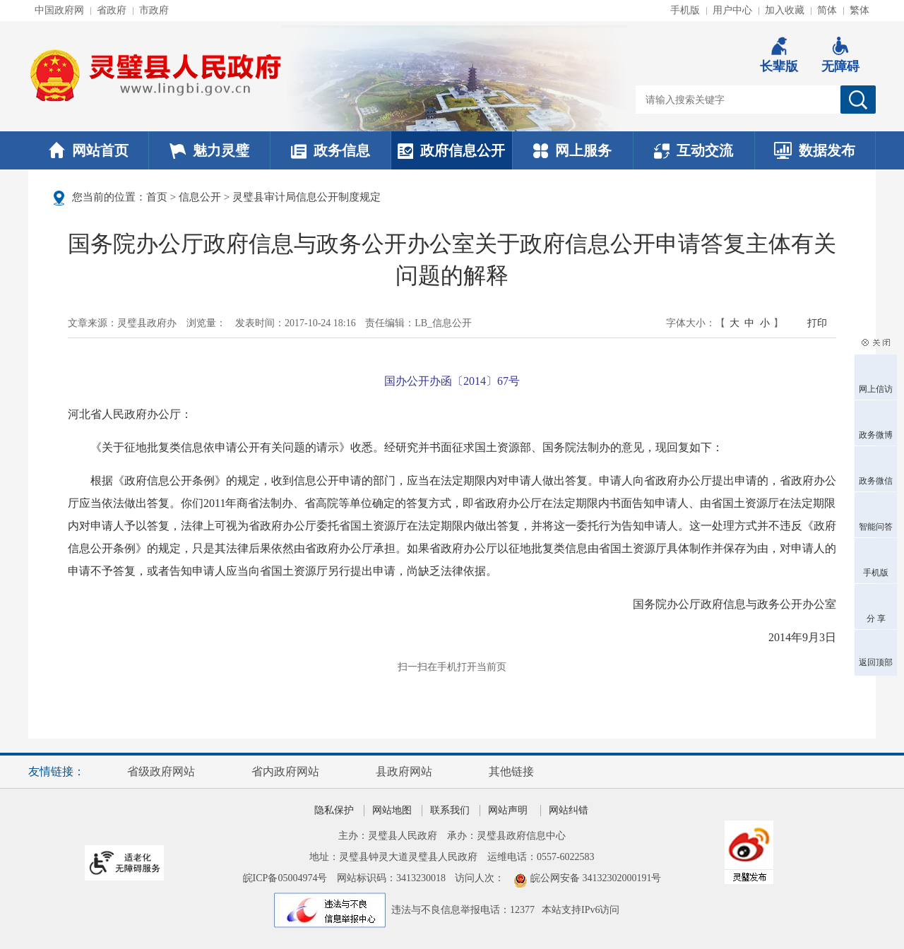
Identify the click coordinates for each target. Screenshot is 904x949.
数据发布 (814, 150)
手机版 (685, 10)
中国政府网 (59, 10)
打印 (817, 323)
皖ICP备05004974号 (285, 878)
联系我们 (450, 810)
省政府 (111, 10)
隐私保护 (334, 810)
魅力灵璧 (209, 150)
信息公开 (200, 197)
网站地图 (392, 810)
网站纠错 (568, 810)
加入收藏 (784, 10)
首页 (156, 197)
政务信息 (330, 150)
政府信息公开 (451, 150)
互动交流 (693, 150)
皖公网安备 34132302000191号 (596, 878)
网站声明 (508, 810)
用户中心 (732, 10)
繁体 (859, 10)
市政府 (154, 10)
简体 (827, 10)
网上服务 (572, 150)
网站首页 (89, 150)
